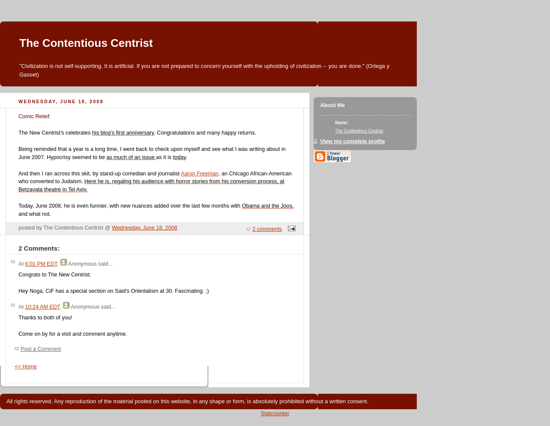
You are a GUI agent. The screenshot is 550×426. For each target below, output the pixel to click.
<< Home (26, 367)
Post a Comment (41, 349)
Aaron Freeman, (200, 174)
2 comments (267, 229)
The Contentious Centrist (86, 43)
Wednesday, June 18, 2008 (144, 228)
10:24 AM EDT (42, 307)
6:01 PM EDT (41, 264)
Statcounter (275, 413)
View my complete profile (352, 141)
